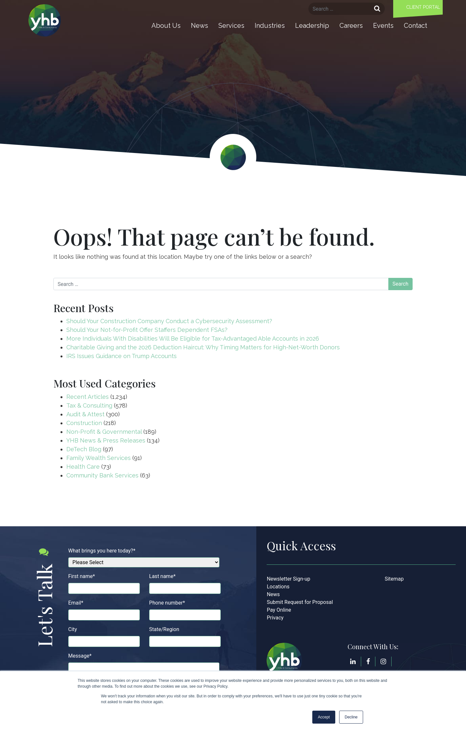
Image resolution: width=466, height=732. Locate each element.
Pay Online (279, 610)
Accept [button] (324, 717)
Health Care (83, 466)
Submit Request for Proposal (300, 602)
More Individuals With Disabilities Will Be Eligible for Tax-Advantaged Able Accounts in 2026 (192, 338)
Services (231, 25)
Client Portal (423, 7)
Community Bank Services (102, 475)
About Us (166, 25)
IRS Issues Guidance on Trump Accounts (121, 356)
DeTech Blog (83, 449)
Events (383, 25)
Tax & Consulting (89, 405)
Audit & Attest (85, 414)
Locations (278, 587)
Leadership (312, 25)
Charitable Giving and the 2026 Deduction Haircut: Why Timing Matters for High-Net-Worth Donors (203, 347)
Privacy (275, 618)
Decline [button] (351, 717)
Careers (351, 25)
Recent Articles (87, 396)
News (199, 25)
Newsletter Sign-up (288, 579)
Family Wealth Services (98, 457)
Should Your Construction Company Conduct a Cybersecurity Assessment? (169, 321)
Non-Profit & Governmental (104, 431)
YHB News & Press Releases (105, 440)
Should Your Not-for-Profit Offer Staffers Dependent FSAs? (146, 329)
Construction (84, 423)
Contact (415, 25)
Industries (270, 25)
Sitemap (394, 579)
